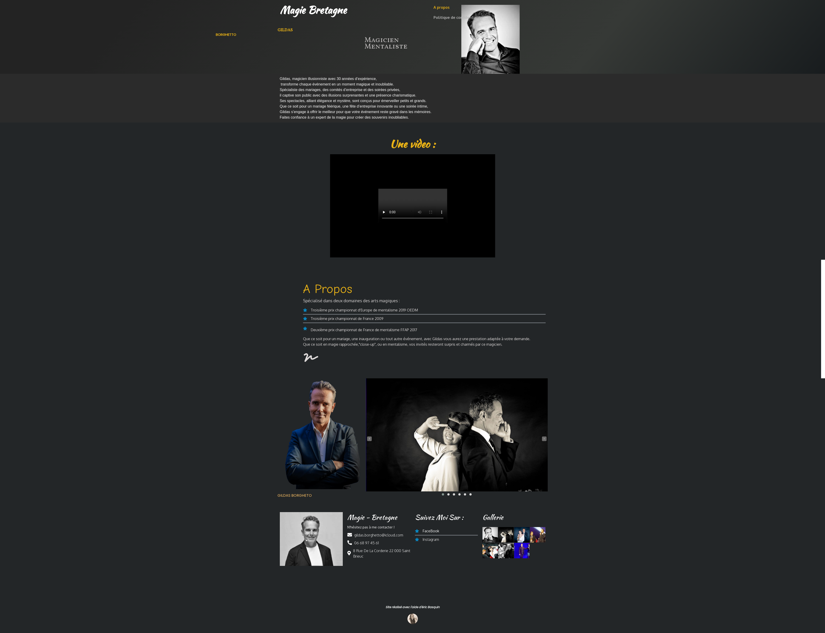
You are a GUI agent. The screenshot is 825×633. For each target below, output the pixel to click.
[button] (443, 487)
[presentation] (369, 435)
